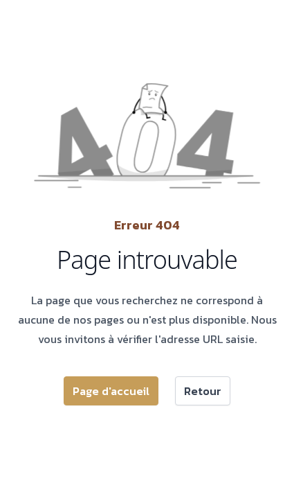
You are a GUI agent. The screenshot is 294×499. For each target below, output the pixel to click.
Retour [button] (202, 391)
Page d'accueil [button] (111, 391)
